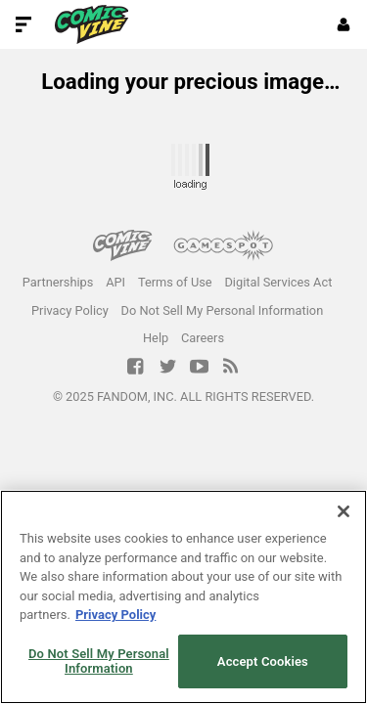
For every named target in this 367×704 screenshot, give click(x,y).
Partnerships (58, 282)
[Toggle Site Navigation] (23, 24)
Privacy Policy (70, 310)
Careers (202, 337)
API (115, 282)
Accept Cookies (262, 661)
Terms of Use (175, 282)
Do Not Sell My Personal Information (222, 310)
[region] (183, 597)
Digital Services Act (278, 282)
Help (155, 337)
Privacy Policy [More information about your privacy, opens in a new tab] (115, 614)
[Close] (343, 511)
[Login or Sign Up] (343, 24)
